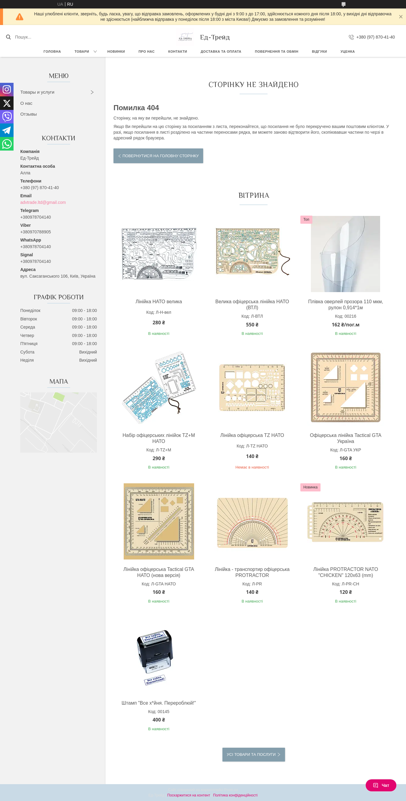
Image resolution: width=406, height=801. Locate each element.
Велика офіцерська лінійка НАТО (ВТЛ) (252, 304)
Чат (381, 785)
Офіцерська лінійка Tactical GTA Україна (345, 438)
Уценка (347, 51)
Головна (52, 51)
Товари (82, 51)
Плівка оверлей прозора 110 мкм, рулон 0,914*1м (345, 304)
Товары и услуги (37, 92)
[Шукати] (8, 37)
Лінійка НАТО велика (158, 301)
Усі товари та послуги (251, 754)
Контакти (177, 51)
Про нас (146, 51)
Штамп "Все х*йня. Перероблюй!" (159, 703)
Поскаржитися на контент (188, 795)
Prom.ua (231, 790)
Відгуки (319, 51)
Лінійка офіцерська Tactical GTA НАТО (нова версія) (158, 572)
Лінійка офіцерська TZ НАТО (252, 435)
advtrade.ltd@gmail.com (43, 202)
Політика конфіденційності (235, 795)
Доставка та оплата (221, 51)
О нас (26, 103)
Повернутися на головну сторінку (160, 156)
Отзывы (28, 114)
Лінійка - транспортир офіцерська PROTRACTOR (252, 572)
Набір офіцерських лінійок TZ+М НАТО (158, 438)
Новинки (116, 51)
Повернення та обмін (276, 51)
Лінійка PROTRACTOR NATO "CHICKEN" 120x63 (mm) (345, 572)
